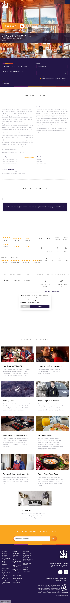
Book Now (15, 26)
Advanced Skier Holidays (27, 564)
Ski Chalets (5, 551)
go (53, 538)
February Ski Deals (17, 578)
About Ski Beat (5, 569)
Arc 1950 (4, 559)
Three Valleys (26, 571)
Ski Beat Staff (5, 572)
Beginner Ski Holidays (26, 561)
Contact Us (4, 575)
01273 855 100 (59, 2)
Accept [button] (40, 306)
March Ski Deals (16, 580)
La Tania (4, 564)
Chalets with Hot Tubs (27, 556)
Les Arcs (4, 556)
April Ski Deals (16, 582)
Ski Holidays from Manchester (16, 566)
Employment (5, 577)
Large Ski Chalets (27, 559)
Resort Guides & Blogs (6, 583)
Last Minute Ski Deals (16, 556)
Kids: (48, 70)
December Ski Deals (17, 573)
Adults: (38, 70)
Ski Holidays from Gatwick (16, 563)
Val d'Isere (4, 562)
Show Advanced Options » (41, 75)
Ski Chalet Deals (27, 553)
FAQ (3, 574)
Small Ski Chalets (27, 557)
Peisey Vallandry (6, 558)
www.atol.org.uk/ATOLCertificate (62, 595)
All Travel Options (16, 561)
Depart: (38, 63)
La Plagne (4, 555)
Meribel (3, 561)
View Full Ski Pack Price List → (53, 291)
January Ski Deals (16, 575)
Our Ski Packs (15, 553)
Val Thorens (5, 566)
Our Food (4, 578)
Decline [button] (25, 306)
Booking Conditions (6, 580)
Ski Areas (25, 567)
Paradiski (25, 569)
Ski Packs (14, 551)
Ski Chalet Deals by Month (17, 570)
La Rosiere (4, 553)
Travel (14, 559)
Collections (26, 551)
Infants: (60, 70)
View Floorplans (29, 157)
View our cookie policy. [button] (33, 302)
